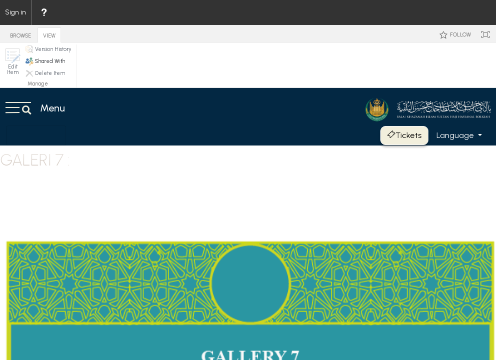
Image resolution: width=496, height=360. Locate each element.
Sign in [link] (15, 12)
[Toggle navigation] (36, 136)
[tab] (21, 33)
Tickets (404, 135)
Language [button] (456, 135)
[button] (12, 61)
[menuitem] (43, 12)
